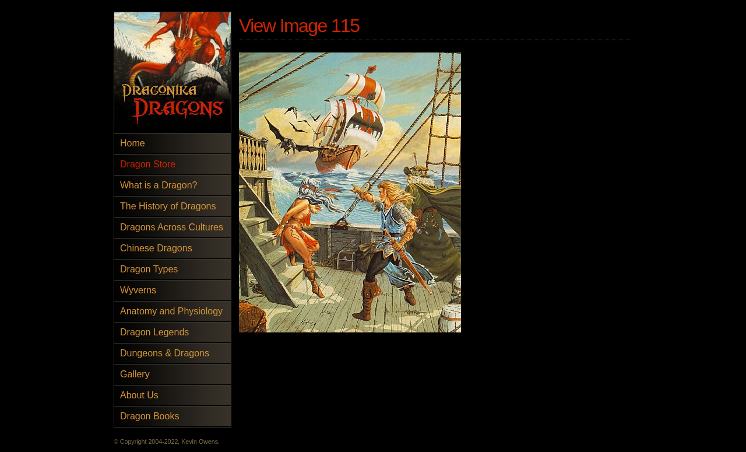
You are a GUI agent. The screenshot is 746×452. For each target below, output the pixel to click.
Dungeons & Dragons (164, 353)
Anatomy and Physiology (171, 311)
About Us (139, 395)
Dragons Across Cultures (171, 227)
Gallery (135, 374)
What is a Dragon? (159, 185)
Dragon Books (149, 416)
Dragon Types (149, 269)
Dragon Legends (154, 332)
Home (132, 143)
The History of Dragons (168, 206)
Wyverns (138, 290)
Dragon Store (147, 164)
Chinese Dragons (156, 248)
